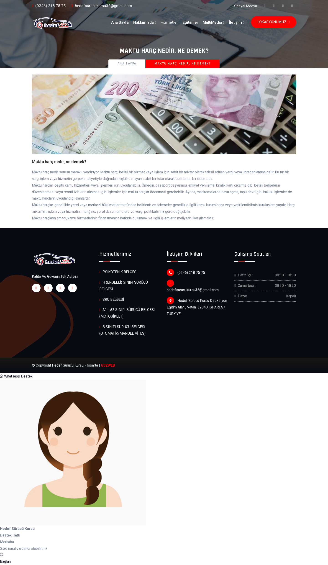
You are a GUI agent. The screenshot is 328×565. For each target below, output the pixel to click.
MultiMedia (212, 22)
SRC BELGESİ (111, 299)
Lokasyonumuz (273, 22)
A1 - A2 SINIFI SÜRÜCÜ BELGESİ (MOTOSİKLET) (127, 312)
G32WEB (108, 365)
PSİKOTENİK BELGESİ (118, 272)
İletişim (235, 22)
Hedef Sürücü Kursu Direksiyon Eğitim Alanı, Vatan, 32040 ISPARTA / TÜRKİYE (197, 306)
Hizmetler (169, 22)
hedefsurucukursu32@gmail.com (102, 6)
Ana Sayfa (120, 22)
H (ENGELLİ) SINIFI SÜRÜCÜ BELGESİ (123, 285)
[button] (52, 116)
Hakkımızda (143, 22)
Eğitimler (190, 22)
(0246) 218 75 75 (49, 6)
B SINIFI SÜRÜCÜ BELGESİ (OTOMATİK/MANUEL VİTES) (122, 330)
